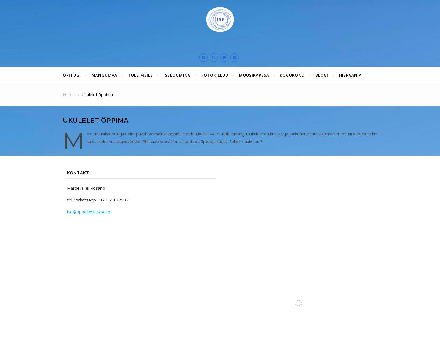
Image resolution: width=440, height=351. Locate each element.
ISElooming (177, 75)
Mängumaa (104, 75)
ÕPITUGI (72, 75)
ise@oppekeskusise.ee (89, 211)
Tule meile (140, 75)
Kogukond (292, 75)
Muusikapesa (254, 75)
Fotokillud (214, 75)
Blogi (321, 75)
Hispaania (350, 75)
